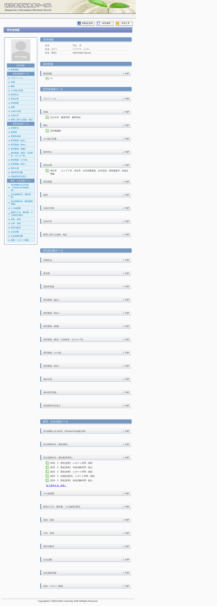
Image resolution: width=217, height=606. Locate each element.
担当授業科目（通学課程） (21, 195)
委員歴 (14, 132)
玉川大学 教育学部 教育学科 (65, 117)
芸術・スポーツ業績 (20, 240)
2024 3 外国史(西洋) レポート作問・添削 (75, 476)
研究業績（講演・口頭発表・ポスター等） (22, 154)
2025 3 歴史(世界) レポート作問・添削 (74, 463)
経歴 (13, 107)
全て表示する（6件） (56, 485)
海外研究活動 (17, 172)
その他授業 (16, 208)
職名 (13, 86)
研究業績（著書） (19, 149)
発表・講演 (16, 219)
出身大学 (15, 115)
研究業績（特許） (19, 164)
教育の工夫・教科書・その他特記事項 (22, 213)
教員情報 (15, 69)
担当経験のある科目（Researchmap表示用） (20, 187)
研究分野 (15, 99)
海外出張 (15, 168)
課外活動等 (16, 227)
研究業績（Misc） (19, 144)
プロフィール (17, 78)
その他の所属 (17, 90)
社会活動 (15, 232)
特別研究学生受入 (19, 176)
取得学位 (15, 94)
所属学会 (15, 128)
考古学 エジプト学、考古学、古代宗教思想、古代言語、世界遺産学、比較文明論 (89, 172)
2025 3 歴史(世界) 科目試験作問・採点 (74, 467)
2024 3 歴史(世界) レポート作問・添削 (74, 471)
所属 (13, 82)
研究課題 (15, 103)
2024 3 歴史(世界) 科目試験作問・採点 (74, 480)
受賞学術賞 (16, 136)
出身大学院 (16, 111)
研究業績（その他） (20, 160)
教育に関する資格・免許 (22, 119)
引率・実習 (16, 223)
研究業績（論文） (19, 140)
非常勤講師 (55, 131)
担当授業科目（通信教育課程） (22, 202)
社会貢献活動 (17, 236)
